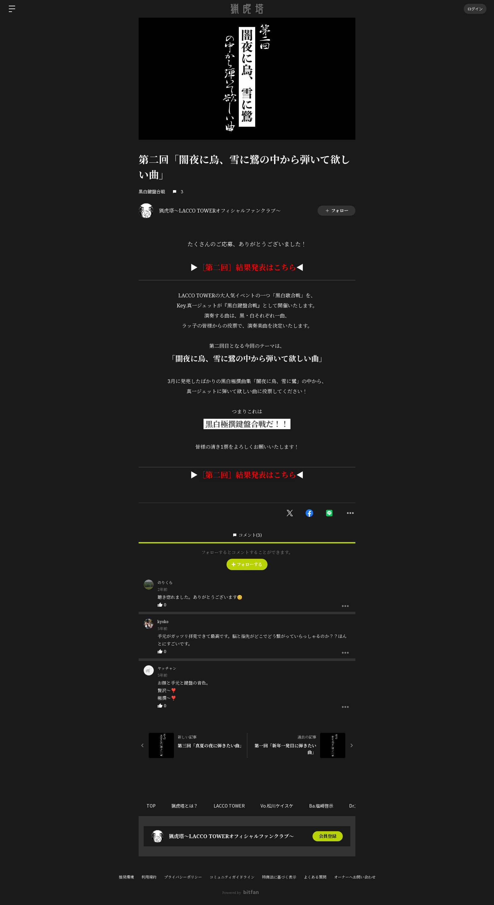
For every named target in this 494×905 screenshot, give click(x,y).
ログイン (475, 8)
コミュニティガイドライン (232, 877)
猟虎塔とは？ (184, 806)
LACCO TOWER (229, 806)
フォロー (336, 210)
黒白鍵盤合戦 (152, 191)
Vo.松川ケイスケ (277, 806)
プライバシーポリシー (183, 877)
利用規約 (149, 877)
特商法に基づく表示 (279, 877)
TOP (151, 806)
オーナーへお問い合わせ (355, 877)
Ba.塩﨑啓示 (321, 806)
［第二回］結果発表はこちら (247, 267)
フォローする (247, 564)
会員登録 (327, 836)
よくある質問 (315, 877)
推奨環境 (126, 877)
